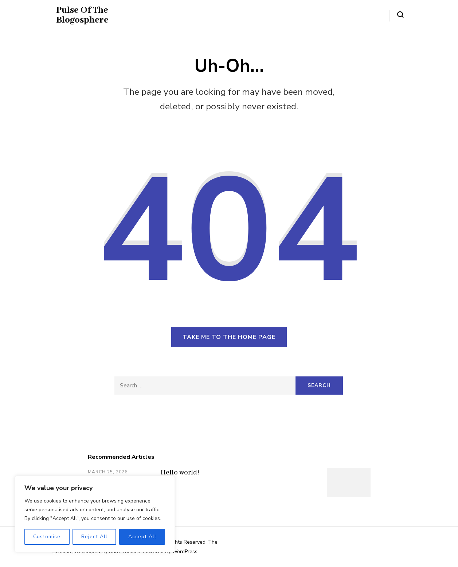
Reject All (94, 536)
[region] (95, 514)
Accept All (142, 536)
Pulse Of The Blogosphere (82, 15)
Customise (46, 536)
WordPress (184, 551)
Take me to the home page (229, 337)
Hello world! (180, 472)
